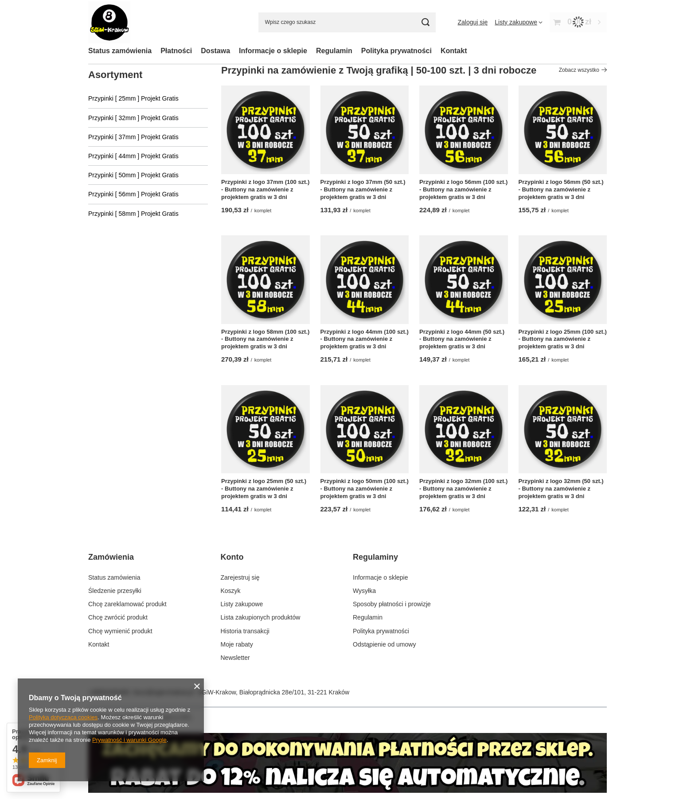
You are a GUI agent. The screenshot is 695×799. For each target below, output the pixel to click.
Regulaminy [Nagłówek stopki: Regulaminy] (375, 557)
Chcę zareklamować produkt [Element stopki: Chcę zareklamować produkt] (127, 604)
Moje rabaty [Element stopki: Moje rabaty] (237, 644)
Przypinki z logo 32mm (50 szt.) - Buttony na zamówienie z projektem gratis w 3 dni (561, 488)
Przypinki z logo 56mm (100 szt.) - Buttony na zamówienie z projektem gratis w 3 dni (463, 189)
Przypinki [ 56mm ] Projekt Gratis (133, 194)
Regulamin (334, 51)
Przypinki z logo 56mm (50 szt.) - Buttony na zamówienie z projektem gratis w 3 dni (561, 189)
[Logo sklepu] (109, 22)
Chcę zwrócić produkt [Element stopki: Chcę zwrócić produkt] (118, 617)
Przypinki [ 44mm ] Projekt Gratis (133, 156)
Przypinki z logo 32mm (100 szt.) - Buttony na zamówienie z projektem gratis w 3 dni (463, 488)
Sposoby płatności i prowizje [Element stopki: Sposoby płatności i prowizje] (392, 604)
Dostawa (215, 51)
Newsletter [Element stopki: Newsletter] (235, 657)
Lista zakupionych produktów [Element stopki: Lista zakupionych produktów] (261, 617)
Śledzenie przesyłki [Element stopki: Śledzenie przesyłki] (114, 590)
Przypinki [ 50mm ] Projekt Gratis (133, 175)
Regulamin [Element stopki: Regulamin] (368, 617)
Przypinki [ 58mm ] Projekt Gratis (133, 213)
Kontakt (454, 51)
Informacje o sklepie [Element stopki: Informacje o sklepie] (380, 577)
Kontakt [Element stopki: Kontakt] (98, 644)
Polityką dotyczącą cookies (63, 717)
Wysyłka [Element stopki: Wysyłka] (364, 590)
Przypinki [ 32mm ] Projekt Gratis (133, 117)
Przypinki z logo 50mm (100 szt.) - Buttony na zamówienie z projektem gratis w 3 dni (364, 488)
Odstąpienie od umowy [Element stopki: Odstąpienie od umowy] (384, 644)
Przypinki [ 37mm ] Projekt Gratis (133, 136)
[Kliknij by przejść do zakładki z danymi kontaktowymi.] (347, 790)
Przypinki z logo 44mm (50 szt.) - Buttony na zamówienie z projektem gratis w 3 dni (461, 339)
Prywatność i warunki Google (129, 740)
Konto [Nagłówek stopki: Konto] (232, 557)
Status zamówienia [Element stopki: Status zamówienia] (114, 577)
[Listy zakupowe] (519, 22)
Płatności (176, 51)
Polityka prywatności (396, 51)
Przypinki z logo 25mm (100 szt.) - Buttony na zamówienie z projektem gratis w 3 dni (563, 339)
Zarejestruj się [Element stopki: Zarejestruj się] (240, 577)
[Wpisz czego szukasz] (347, 22)
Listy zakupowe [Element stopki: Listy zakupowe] (242, 604)
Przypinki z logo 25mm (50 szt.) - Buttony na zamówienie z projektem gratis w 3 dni (263, 488)
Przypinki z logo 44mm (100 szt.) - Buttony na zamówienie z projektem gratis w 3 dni (364, 339)
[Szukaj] (426, 22)
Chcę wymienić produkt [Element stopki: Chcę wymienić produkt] (120, 631)
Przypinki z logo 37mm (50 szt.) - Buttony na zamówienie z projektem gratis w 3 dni (363, 189)
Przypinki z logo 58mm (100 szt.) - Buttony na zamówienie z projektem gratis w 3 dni (265, 339)
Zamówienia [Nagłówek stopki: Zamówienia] (111, 557)
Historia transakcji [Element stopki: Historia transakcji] (245, 631)
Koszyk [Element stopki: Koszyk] (231, 590)
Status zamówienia (120, 51)
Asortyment (115, 74)
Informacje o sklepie (273, 51)
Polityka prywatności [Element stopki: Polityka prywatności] (381, 631)
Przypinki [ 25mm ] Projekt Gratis (133, 98)
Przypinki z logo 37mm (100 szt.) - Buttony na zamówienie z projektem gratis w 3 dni (265, 189)
